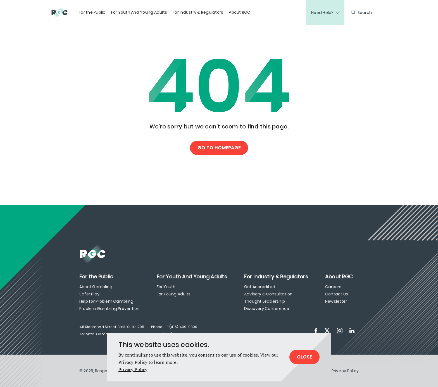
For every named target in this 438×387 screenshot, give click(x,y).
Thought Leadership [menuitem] (264, 301)
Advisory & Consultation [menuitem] (268, 294)
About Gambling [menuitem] (95, 287)
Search (365, 12)
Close (304, 357)
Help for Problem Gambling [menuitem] (106, 301)
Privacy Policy (132, 369)
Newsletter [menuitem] (336, 301)
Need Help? (322, 12)
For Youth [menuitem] (166, 287)
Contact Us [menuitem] (336, 294)
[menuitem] (92, 12)
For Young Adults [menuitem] (174, 294)
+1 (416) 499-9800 (181, 326)
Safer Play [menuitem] (89, 294)
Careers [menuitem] (333, 287)
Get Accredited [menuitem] (259, 287)
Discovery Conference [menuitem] (266, 308)
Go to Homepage (219, 148)
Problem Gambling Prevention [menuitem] (109, 308)
